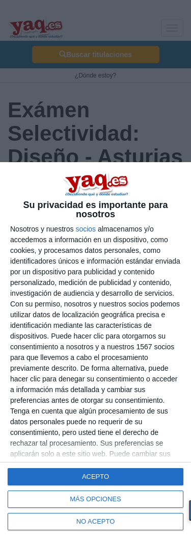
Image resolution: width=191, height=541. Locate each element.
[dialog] (95, 351)
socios (85, 229)
